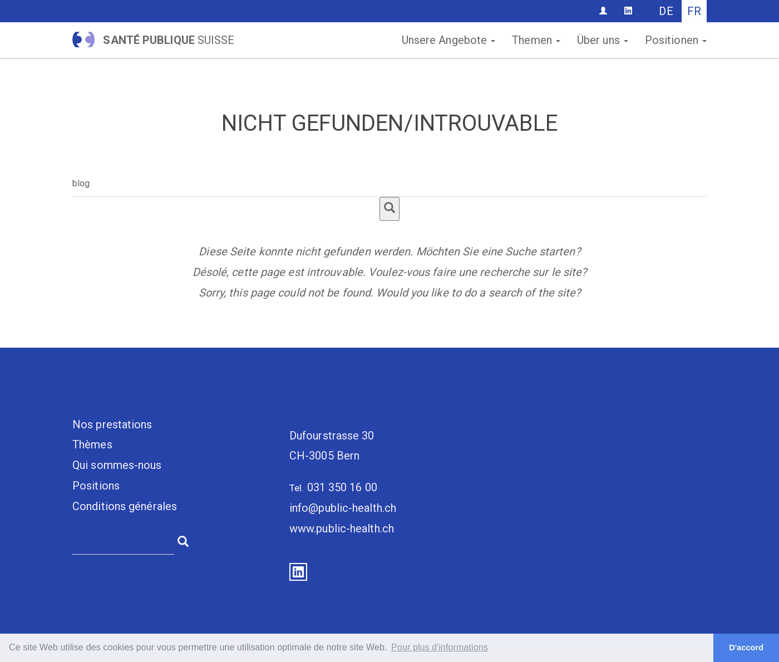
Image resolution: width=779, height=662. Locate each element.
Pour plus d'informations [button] (439, 647)
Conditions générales (124, 506)
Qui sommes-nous (117, 465)
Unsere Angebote (449, 40)
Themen (536, 40)
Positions (96, 485)
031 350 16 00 (342, 487)
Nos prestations (112, 424)
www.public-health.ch (341, 528)
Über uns (602, 40)
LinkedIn (298, 572)
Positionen (676, 40)
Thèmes (92, 444)
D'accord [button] (746, 647)
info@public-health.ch (342, 508)
